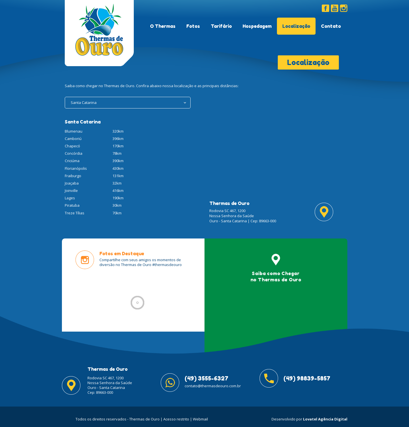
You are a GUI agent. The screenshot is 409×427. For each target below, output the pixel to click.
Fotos (193, 26)
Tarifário (221, 26)
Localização (296, 26)
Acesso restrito (176, 419)
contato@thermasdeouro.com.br (213, 385)
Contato (331, 26)
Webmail (200, 419)
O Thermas (163, 26)
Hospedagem (257, 26)
